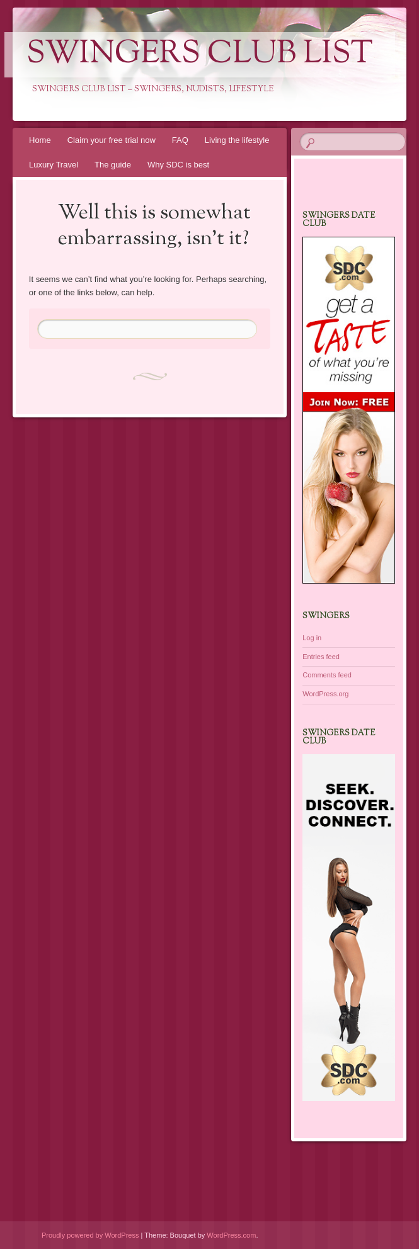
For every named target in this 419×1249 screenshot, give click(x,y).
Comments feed (327, 675)
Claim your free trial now (111, 140)
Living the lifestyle (237, 140)
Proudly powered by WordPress (90, 1235)
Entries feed (321, 656)
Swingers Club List (199, 54)
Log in (311, 637)
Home (40, 140)
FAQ (180, 140)
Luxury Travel (53, 164)
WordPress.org (325, 694)
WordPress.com (231, 1235)
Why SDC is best (178, 164)
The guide (113, 164)
